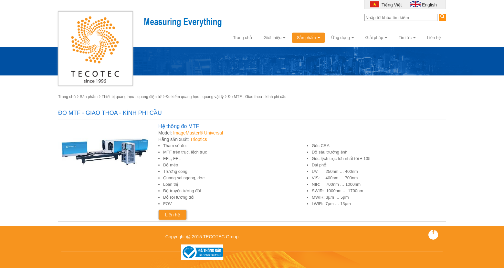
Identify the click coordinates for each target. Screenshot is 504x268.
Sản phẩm (308, 37)
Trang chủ (242, 37)
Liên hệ (434, 37)
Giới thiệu (274, 37)
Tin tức (407, 37)
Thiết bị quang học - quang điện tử (132, 96)
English (429, 4)
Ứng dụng (342, 37)
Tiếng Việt (391, 4)
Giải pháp (376, 37)
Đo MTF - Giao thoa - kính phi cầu (257, 96)
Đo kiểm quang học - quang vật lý (194, 96)
